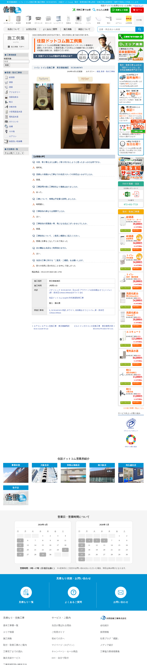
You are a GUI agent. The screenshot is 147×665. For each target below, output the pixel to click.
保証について (84, 29)
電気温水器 (13, 117)
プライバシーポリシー (131, 431)
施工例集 (68, 29)
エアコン (119, 20)
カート (137, 10)
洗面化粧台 (13, 97)
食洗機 (28, 20)
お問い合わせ (120, 595)
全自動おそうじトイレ (84, 310)
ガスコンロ (38, 20)
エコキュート (8, 20)
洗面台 (68, 20)
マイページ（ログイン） (63, 645)
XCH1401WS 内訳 (58, 310)
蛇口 (109, 20)
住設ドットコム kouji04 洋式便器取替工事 (66, 298)
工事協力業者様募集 (110, 651)
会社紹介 (104, 625)
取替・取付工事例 (108, 71)
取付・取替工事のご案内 (15, 645)
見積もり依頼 (120, 10)
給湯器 (18, 20)
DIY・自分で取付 (60, 658)
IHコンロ (48, 20)
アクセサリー (14, 92)
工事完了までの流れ (13, 651)
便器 (11, 82)
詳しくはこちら (125, 230)
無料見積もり (137, 230)
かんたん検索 (101, 9)
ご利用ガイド (58, 632)
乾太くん (78, 20)
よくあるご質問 (50, 29)
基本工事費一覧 (10, 625)
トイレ (88, 20)
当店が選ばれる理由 (61, 625)
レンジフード (58, 20)
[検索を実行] (140, 29)
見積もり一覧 (26, 595)
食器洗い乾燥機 (15, 141)
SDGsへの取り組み (131, 446)
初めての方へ (58, 638)
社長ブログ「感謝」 (110, 638)
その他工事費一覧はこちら (133, 408)
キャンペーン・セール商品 (65, 651)
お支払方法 (31, 29)
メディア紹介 (106, 645)
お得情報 (129, 20)
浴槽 (11, 126)
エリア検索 (8, 632)
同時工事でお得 (82, 9)
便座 (98, 20)
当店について (13, 29)
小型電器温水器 (15, 112)
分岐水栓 (13, 107)
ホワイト (70, 310)
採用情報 (104, 632)
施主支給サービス (11, 658)
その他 (139, 20)
